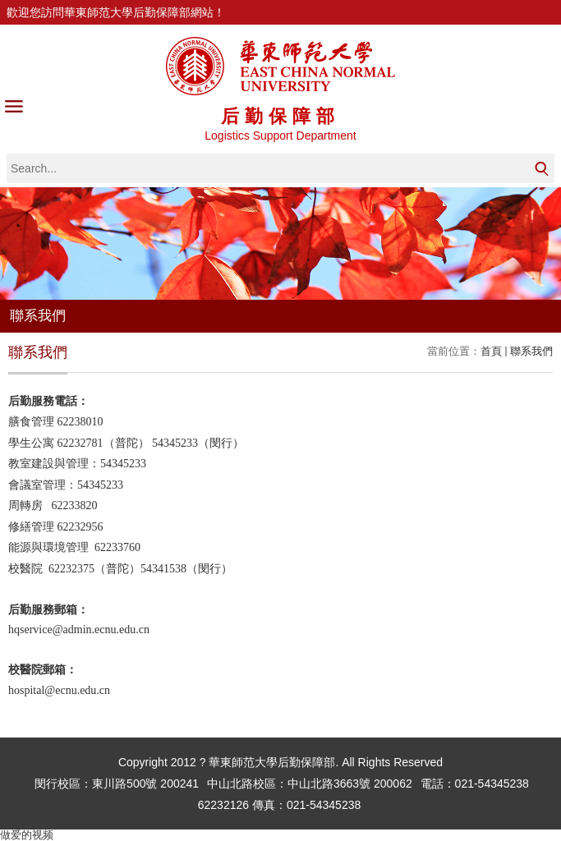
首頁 (491, 351)
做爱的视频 (26, 835)
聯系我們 (531, 351)
